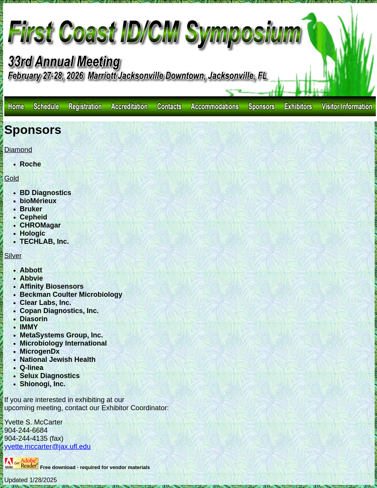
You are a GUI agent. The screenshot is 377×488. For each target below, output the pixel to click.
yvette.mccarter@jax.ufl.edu (47, 446)
